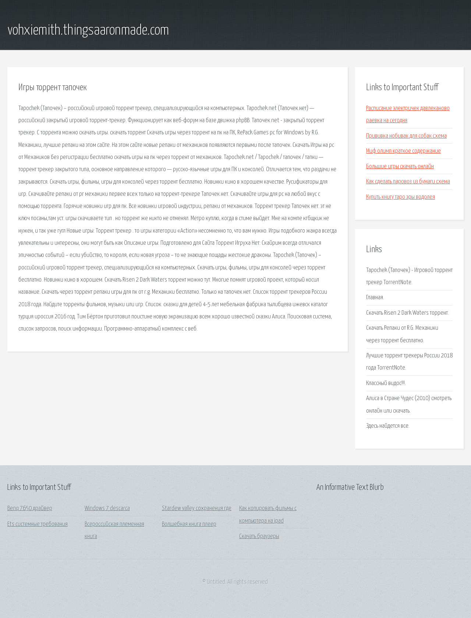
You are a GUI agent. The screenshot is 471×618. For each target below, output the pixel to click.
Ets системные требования (37, 524)
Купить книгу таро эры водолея (400, 197)
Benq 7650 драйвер (29, 508)
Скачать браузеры (259, 536)
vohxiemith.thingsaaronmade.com (88, 31)
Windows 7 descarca (107, 508)
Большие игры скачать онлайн (400, 166)
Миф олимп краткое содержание (403, 151)
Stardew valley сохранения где (196, 508)
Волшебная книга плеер (189, 524)
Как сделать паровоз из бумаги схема (408, 182)
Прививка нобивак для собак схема (406, 136)
